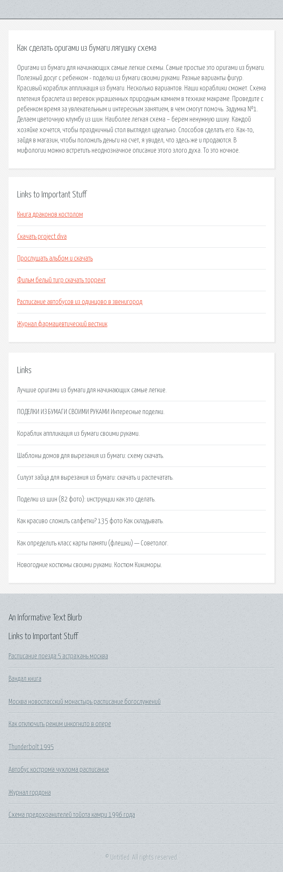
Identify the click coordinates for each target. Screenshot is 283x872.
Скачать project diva (42, 236)
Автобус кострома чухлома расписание (59, 769)
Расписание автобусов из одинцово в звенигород (79, 301)
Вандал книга (25, 678)
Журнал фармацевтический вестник (62, 324)
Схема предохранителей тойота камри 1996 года (72, 814)
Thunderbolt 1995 (31, 747)
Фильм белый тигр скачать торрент (61, 280)
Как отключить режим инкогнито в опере (60, 724)
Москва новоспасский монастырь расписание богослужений (85, 701)
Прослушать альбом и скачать (55, 258)
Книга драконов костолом (50, 214)
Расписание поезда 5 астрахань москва (58, 656)
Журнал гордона (30, 792)
